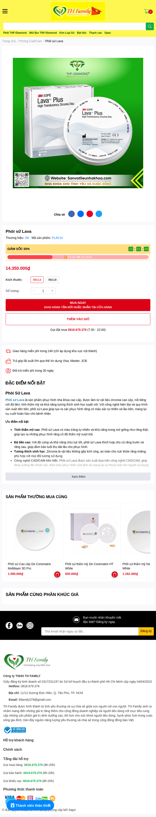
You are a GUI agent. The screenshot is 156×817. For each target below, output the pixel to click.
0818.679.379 (77, 329)
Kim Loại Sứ (66, 32)
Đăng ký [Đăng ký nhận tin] (146, 631)
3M (27, 238)
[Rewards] (30, 805)
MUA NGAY (78, 305)
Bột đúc (81, 32)
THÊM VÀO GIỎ (78, 319)
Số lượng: (13, 291)
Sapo (72, 810)
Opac (108, 32)
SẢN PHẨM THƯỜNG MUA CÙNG (36, 496)
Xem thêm (79, 476)
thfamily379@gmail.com (35, 699)
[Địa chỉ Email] (97, 631)
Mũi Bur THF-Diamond (43, 32)
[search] (150, 26)
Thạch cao (95, 32)
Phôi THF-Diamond (15, 32)
